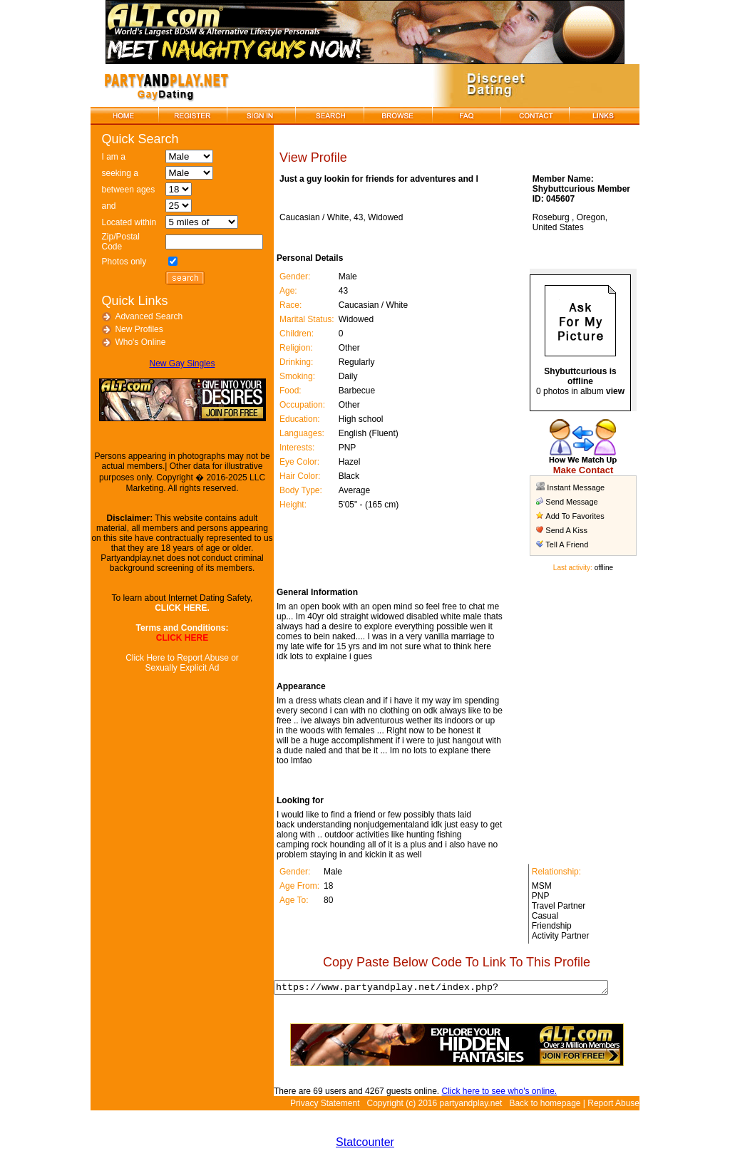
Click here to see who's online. (491, 1093)
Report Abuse (613, 1105)
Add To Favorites (574, 516)
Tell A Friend (566, 544)
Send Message (571, 501)
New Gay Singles (177, 363)
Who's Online (135, 342)
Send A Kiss (566, 530)
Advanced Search (144, 316)
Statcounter (365, 1144)
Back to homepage (544, 1105)
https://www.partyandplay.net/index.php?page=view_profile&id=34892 (452, 988)
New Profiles (134, 329)
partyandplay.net (471, 1105)
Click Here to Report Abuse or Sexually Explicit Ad (178, 663)
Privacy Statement (324, 1105)
